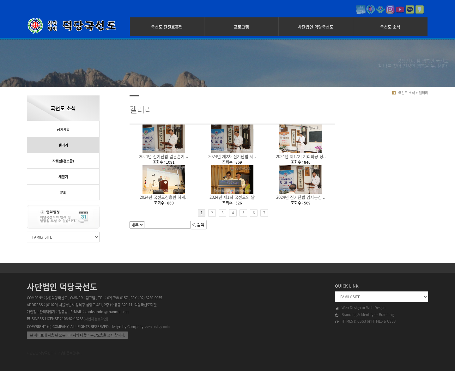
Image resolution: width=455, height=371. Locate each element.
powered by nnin (157, 326)
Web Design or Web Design (360, 307)
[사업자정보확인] (95, 319)
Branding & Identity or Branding (364, 314)
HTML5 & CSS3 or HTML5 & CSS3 (365, 321)
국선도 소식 (390, 27)
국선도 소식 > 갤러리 (413, 92)
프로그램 (241, 27)
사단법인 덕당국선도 (315, 27)
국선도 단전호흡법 (167, 27)
